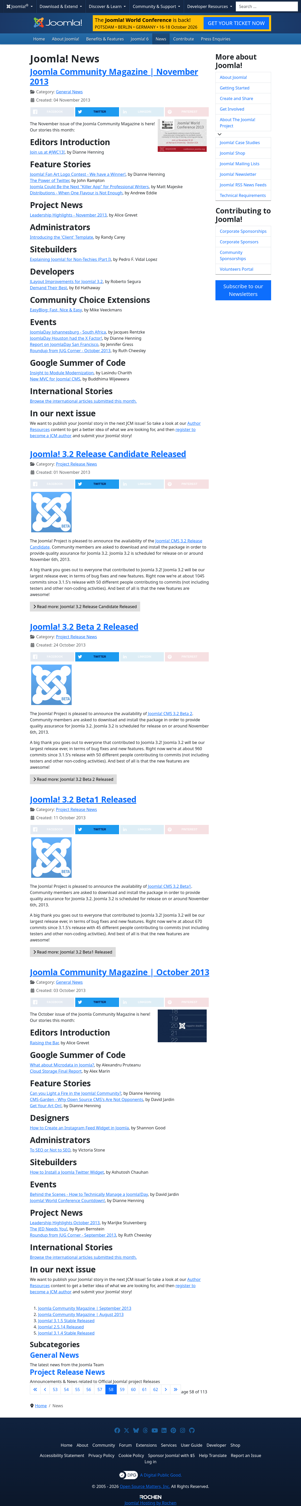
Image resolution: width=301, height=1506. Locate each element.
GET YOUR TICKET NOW (236, 23)
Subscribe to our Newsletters (243, 290)
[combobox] (267, 6)
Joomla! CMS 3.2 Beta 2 (170, 713)
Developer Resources (208, 6)
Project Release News (76, 464)
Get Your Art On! (46, 1105)
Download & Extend (59, 6)
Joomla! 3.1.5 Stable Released (66, 1320)
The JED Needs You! (48, 1229)
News (161, 39)
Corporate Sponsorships (243, 231)
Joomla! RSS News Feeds (243, 185)
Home (39, 39)
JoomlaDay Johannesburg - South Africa (68, 332)
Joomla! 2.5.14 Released (61, 1327)
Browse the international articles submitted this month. (83, 401)
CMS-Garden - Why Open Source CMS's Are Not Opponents (86, 1099)
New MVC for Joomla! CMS (55, 379)
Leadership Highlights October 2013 (65, 1223)
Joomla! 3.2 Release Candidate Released (108, 453)
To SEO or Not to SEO (50, 1150)
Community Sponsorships (233, 255)
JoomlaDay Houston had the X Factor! (66, 338)
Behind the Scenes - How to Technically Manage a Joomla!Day (89, 1194)
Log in (150, 1461)
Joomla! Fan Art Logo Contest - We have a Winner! (78, 174)
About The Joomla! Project (237, 123)
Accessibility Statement (62, 1455)
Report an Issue (246, 1455)
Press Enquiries (216, 39)
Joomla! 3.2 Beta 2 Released (84, 626)
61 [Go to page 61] (144, 1389)
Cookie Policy (131, 1455)
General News (69, 92)
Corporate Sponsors (239, 242)
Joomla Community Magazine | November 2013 (114, 76)
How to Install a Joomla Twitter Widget (67, 1172)
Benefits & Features (105, 39)
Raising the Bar (44, 1043)
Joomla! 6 (140, 39)
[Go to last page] (175, 1389)
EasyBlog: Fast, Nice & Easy (56, 310)
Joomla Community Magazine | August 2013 (81, 1314)
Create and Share (236, 98)
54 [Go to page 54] (66, 1389)
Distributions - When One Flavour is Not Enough (76, 193)
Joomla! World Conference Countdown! (67, 1200)
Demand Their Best (48, 288)
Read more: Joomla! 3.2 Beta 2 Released (73, 779)
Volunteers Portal (236, 269)
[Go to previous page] (45, 1389)
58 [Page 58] (111, 1389)
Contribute (183, 39)
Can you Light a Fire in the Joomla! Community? (75, 1093)
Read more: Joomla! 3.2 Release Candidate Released (85, 606)
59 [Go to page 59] (122, 1389)
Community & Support (155, 6)
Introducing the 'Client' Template (61, 237)
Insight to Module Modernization (62, 373)
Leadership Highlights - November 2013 (68, 215)
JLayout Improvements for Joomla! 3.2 (66, 281)
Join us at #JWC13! (47, 152)
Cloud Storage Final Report (56, 1071)
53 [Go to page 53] (55, 1389)
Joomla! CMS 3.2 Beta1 (169, 886)
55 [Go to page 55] (77, 1389)
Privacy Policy (101, 1455)
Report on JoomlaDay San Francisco (64, 344)
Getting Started (234, 88)
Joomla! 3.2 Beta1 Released (83, 799)
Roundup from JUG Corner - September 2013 (73, 1235)
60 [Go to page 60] (133, 1389)
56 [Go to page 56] (88, 1389)
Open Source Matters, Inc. (145, 1486)
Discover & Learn (106, 6)
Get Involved (232, 109)
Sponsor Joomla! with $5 (171, 1455)
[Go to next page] (165, 1389)
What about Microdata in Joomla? (62, 1065)
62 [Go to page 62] (155, 1389)
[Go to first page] (35, 1389)
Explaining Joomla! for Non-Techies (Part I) (70, 259)
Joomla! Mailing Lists (240, 164)
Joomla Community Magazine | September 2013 (84, 1308)
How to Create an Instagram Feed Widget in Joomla (79, 1128)
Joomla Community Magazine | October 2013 (119, 972)
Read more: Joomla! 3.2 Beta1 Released (72, 952)
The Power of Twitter (49, 180)
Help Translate (213, 1455)
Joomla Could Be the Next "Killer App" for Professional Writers (89, 186)
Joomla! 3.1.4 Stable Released (66, 1333)
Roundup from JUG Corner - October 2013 (70, 350)
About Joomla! (65, 39)
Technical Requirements (243, 195)
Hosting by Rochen (150, 1503)
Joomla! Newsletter (238, 174)
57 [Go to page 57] (99, 1389)
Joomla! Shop (232, 153)
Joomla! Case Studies (240, 142)
